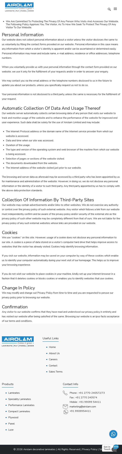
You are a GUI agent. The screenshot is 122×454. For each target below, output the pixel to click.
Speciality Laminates (19, 399)
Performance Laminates (21, 405)
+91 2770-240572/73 (91, 393)
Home (52, 347)
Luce (11, 430)
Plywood (13, 417)
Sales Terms (56, 371)
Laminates (14, 393)
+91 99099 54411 (90, 402)
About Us (54, 353)
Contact (53, 365)
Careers (53, 359)
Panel (11, 423)
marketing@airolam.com (83, 406)
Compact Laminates (19, 411)
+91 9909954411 (80, 411)
